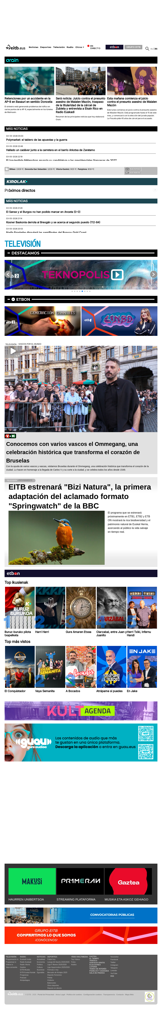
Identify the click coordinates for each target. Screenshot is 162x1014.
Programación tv (12, 959)
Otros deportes (53, 985)
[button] (72, 291)
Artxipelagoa (25, 980)
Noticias (33, 47)
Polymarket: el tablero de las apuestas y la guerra (36, 139)
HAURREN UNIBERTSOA (26, 899)
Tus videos (132, 172)
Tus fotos (133, 169)
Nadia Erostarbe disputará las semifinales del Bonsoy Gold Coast (46, 232)
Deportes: (52, 957)
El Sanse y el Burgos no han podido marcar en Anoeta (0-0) (43, 211)
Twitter (113, 962)
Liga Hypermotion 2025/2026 (58, 967)
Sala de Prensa (97, 973)
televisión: (11, 957)
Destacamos (25, 253)
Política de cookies (74, 995)
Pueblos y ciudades (99, 971)
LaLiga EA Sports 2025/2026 (58, 962)
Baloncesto (51, 983)
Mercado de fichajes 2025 (57, 972)
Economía (41, 962)
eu (152, 49)
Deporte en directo (54, 988)
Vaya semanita (11, 967)
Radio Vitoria (25, 964)
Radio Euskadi (25, 962)
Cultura (39, 967)
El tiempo (94, 958)
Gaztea (23, 967)
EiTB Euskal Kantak (27, 972)
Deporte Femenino (54, 975)
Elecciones (95, 965)
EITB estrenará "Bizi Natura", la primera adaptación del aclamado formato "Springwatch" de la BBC (80, 496)
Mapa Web (129, 995)
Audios (74, 964)
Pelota (49, 978)
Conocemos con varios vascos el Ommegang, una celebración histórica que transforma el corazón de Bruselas (73, 452)
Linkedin (113, 970)
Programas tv (11, 962)
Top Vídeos (75, 959)
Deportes (45, 47)
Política (40, 964)
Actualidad (41, 959)
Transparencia (109, 995)
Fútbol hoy (51, 959)
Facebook (114, 959)
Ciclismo (50, 980)
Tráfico (93, 961)
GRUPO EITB (133, 47)
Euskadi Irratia (25, 959)
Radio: (23, 957)
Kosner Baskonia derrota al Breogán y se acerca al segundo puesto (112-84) (53, 222)
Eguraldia (40, 972)
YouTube (113, 973)
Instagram (114, 965)
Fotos (73, 962)
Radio (70, 47)
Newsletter (114, 957)
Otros (78, 47)
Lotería (93, 967)
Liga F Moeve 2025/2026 (57, 964)
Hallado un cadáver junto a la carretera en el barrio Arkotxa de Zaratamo (50, 150)
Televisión (59, 47)
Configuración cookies (92, 995)
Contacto (120, 995)
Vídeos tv (9, 964)
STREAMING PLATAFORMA (76, 899)
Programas (24, 975)
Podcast (23, 978)
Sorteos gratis (97, 963)
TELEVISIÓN (22, 244)
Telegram (114, 968)
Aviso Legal (60, 995)
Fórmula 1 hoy (52, 970)
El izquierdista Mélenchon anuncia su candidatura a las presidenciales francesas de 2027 (61, 160)
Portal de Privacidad (46, 995)
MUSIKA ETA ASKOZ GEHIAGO (126, 899)
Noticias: (41, 957)
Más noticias (17, 129)
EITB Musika (25, 970)
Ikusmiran (40, 970)
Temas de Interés (97, 969)
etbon (23, 299)
